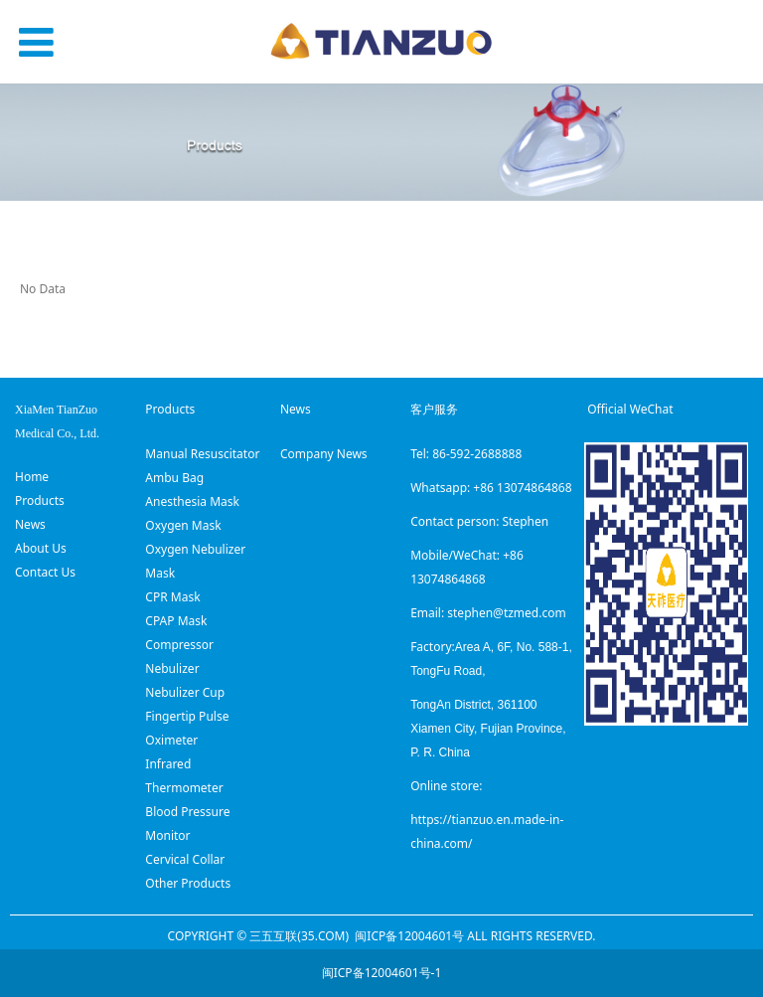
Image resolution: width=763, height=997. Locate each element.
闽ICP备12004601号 (409, 935)
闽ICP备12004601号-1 (382, 972)
